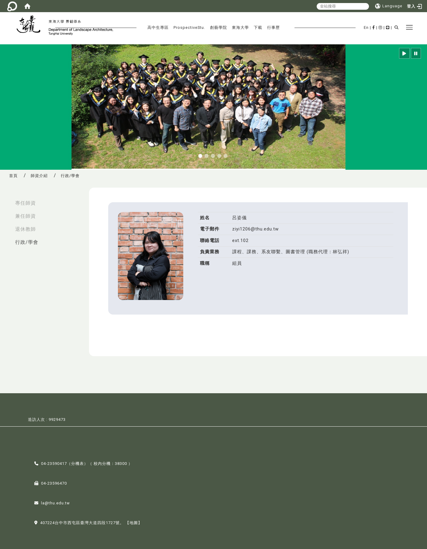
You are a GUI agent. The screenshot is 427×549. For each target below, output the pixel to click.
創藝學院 (218, 27)
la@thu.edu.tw (55, 502)
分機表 (77, 463)
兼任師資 (25, 216)
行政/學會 (26, 242)
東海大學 (240, 27)
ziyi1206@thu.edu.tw (255, 229)
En (366, 27)
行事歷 (273, 27)
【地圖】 (133, 522)
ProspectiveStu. (189, 27)
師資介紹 (39, 175)
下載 (258, 27)
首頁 (13, 175)
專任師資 (25, 203)
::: (6, 200)
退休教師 (25, 229)
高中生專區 (158, 27)
